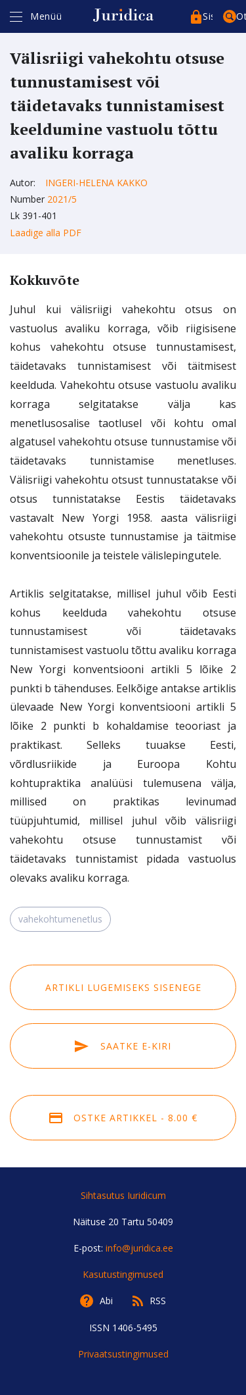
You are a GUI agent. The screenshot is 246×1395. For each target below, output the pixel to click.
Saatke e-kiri (123, 1046)
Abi (106, 1300)
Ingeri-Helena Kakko (96, 182)
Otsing (241, 16)
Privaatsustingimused (123, 1354)
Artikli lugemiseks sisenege (123, 987)
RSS (158, 1300)
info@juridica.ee (139, 1248)
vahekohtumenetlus (60, 919)
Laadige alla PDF (45, 232)
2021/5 (62, 199)
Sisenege (208, 16)
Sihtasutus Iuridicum (123, 1195)
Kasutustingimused (123, 1274)
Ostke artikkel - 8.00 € (123, 1117)
